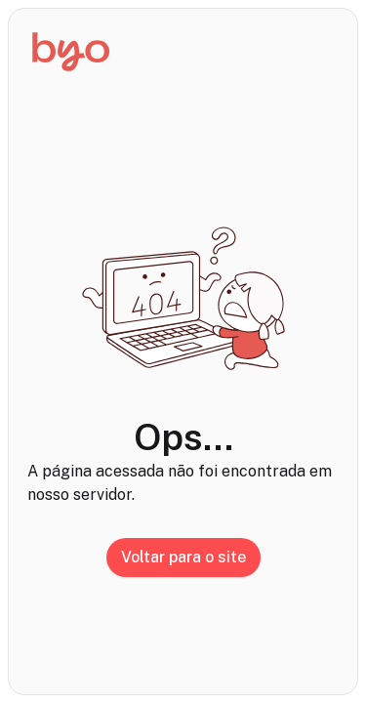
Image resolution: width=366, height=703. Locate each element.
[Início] (70, 51)
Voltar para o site (183, 557)
